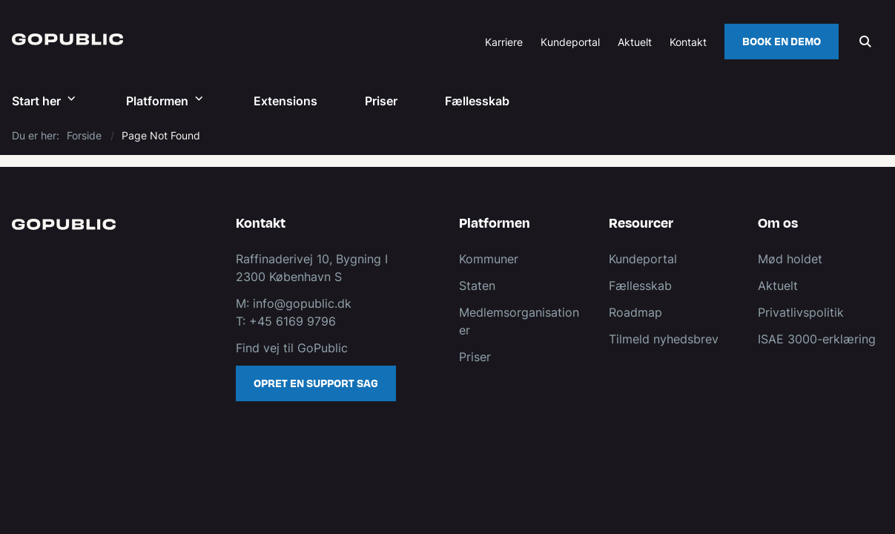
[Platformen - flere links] (197, 100)
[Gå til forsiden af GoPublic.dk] (61, 41)
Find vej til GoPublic (292, 347)
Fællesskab (477, 100)
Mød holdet (790, 258)
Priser (381, 100)
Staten (477, 285)
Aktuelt (778, 285)
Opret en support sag (316, 384)
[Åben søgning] (865, 41)
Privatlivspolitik (801, 312)
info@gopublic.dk (300, 303)
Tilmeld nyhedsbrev (664, 339)
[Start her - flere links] (70, 100)
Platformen (157, 100)
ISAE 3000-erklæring (817, 339)
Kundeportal (570, 42)
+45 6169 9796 (292, 321)
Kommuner (488, 258)
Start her (36, 100)
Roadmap (635, 312)
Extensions (285, 100)
